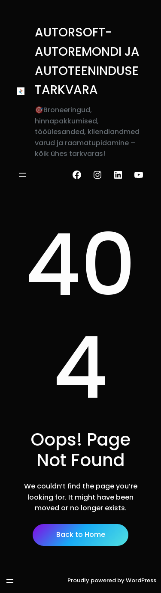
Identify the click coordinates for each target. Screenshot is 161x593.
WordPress (141, 580)
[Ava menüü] (22, 175)
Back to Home (80, 534)
